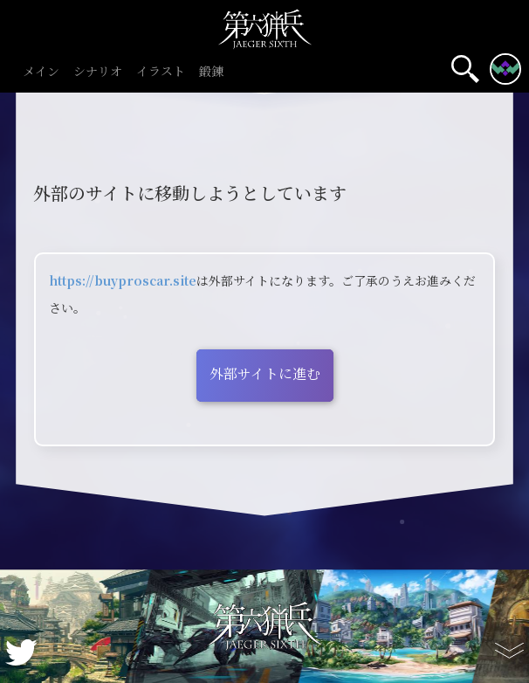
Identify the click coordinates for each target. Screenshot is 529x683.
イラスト (160, 72)
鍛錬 (211, 72)
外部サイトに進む (265, 373)
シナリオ (97, 72)
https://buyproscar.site (122, 280)
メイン (41, 72)
